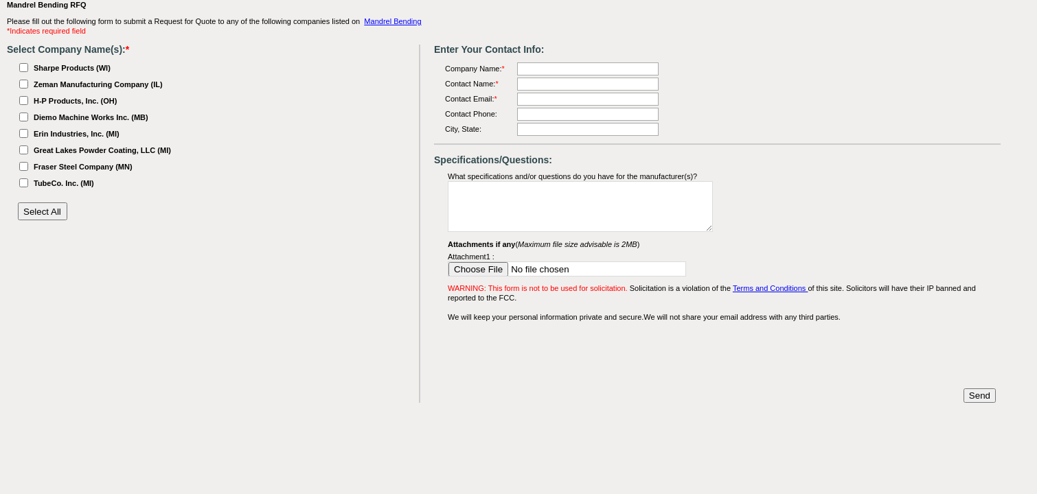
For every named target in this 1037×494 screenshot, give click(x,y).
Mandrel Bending (392, 21)
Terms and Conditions (770, 288)
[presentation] (552, 355)
